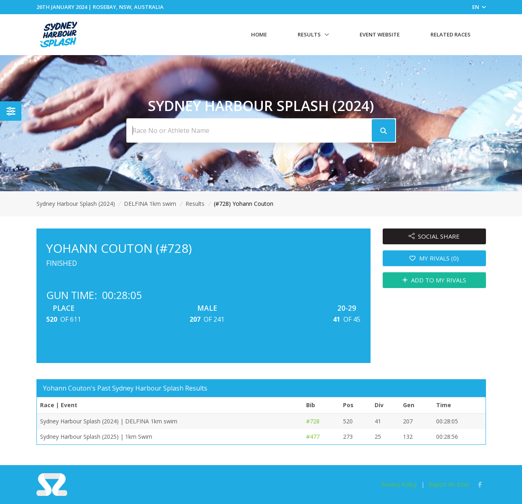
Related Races (450, 34)
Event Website (380, 34)
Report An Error (449, 484)
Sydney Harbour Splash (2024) (75, 203)
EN (479, 7)
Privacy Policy (399, 484)
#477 (313, 436)
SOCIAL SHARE (434, 236)
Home (259, 34)
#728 (313, 421)
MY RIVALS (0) (434, 258)
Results (309, 34)
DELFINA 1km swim (150, 203)
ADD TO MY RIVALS (434, 280)
